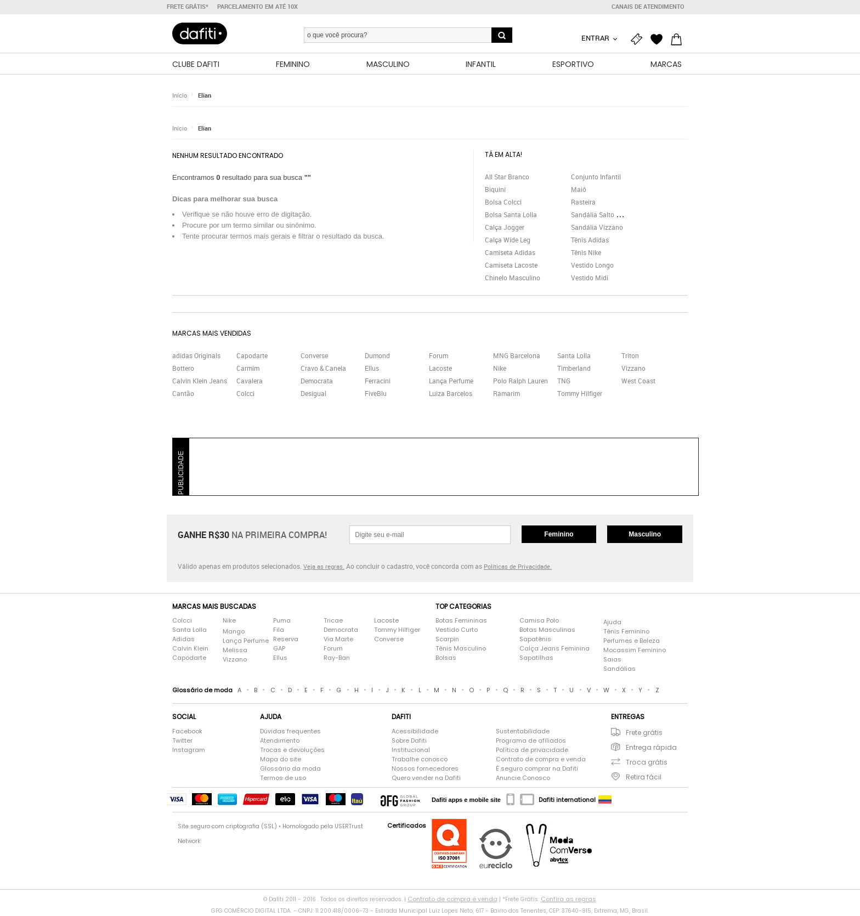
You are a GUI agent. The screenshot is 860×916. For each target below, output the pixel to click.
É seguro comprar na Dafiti (537, 769)
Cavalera (249, 381)
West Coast (638, 381)
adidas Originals (196, 356)
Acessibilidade (415, 732)
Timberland (574, 369)
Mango (234, 632)
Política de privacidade (532, 750)
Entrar (596, 38)
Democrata (317, 381)
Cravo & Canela (323, 369)
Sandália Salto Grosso (604, 215)
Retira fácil (643, 777)
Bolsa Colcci (503, 202)
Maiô (578, 189)
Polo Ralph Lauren (520, 381)
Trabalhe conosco (420, 760)
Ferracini (378, 381)
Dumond (377, 356)
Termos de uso (283, 778)
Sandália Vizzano (597, 227)
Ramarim (506, 394)
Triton (630, 356)
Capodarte (252, 356)
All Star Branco (507, 177)
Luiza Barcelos (450, 394)
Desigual (313, 394)
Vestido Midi (589, 278)
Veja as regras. (323, 567)
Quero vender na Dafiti (426, 778)
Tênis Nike (586, 252)
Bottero (183, 369)
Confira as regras (568, 899)
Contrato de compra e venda (541, 760)
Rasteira (583, 202)
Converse (314, 356)
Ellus (372, 369)
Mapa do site (280, 760)
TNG (563, 381)
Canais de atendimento (648, 6)
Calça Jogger (504, 227)
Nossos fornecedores (425, 769)
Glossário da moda (290, 769)
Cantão (183, 394)
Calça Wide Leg (507, 240)
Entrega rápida (651, 748)
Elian (204, 96)
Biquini (495, 189)
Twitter (182, 741)
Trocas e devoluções (292, 750)
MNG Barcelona (516, 356)
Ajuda (612, 622)
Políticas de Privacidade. (518, 567)
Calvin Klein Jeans (199, 381)
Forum (438, 356)
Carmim (247, 369)
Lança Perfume (451, 381)
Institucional (411, 750)
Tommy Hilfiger (579, 394)
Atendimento (279, 741)
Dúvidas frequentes (290, 732)
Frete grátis (644, 733)
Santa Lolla (574, 356)
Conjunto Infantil (596, 177)
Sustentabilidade (523, 732)
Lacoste (440, 369)
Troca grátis (646, 762)
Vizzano (633, 369)
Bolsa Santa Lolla (511, 215)
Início (179, 96)
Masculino (645, 535)
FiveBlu (376, 394)
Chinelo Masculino (512, 278)
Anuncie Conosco (523, 778)
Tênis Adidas (590, 240)
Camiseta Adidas (510, 252)
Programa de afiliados (531, 741)
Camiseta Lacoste (511, 265)
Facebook (187, 732)
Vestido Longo (592, 265)
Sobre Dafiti (409, 741)
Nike (499, 369)
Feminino (558, 535)
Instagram (188, 750)
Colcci (245, 394)
